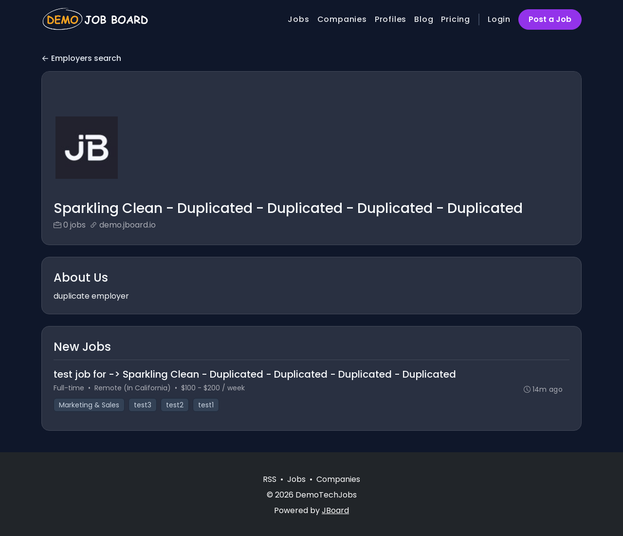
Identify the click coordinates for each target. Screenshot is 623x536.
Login (499, 19)
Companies (342, 19)
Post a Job (550, 19)
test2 (174, 405)
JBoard (335, 510)
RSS (269, 479)
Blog (423, 19)
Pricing (455, 19)
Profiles (390, 19)
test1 (206, 405)
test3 (142, 405)
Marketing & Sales (89, 405)
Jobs (298, 19)
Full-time (69, 388)
